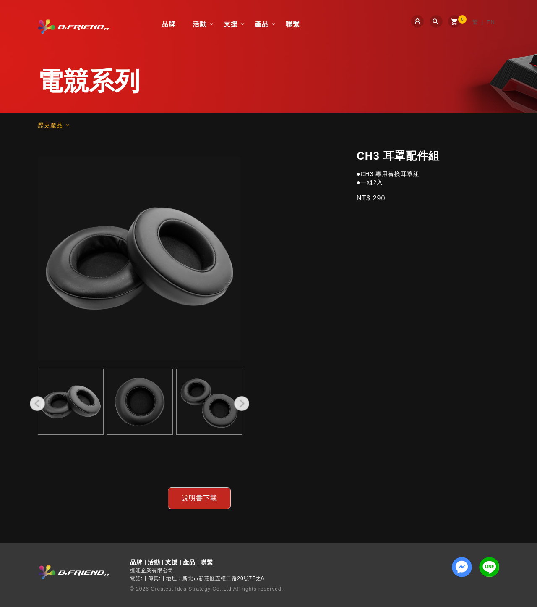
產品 (262, 24)
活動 (200, 24)
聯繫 (293, 24)
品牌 (169, 24)
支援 (231, 24)
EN (491, 22)
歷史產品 (50, 125)
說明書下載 (199, 498)
